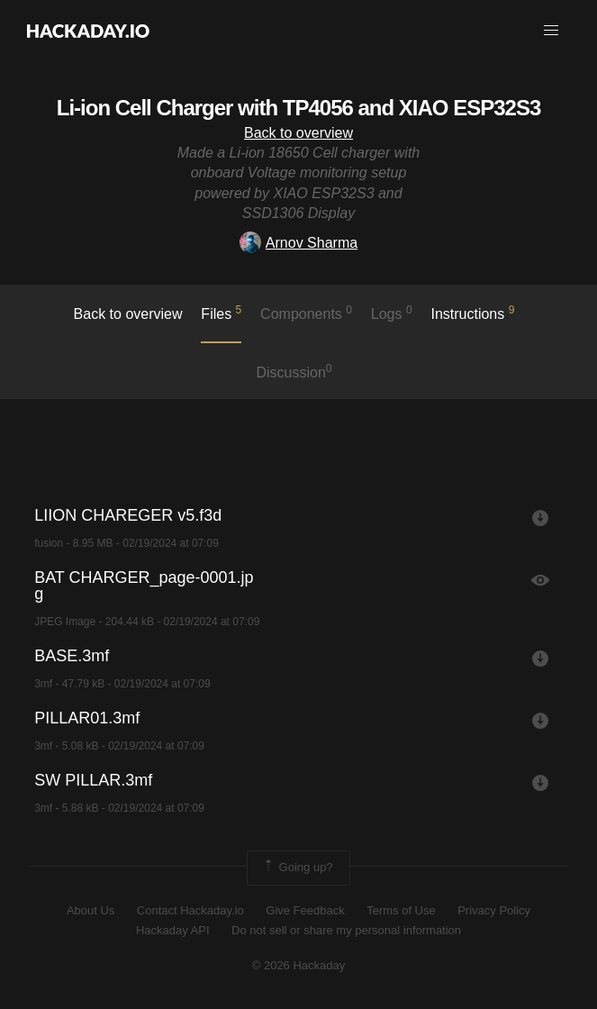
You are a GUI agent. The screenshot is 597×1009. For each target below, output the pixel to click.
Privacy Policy (493, 910)
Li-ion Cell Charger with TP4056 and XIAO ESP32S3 (299, 107)
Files (221, 313)
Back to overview (298, 133)
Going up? (297, 867)
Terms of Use (401, 910)
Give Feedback (305, 910)
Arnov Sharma (298, 242)
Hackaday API (173, 930)
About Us (90, 910)
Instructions (472, 313)
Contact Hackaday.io (190, 910)
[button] (551, 30)
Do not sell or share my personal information (346, 930)
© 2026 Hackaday (299, 965)
